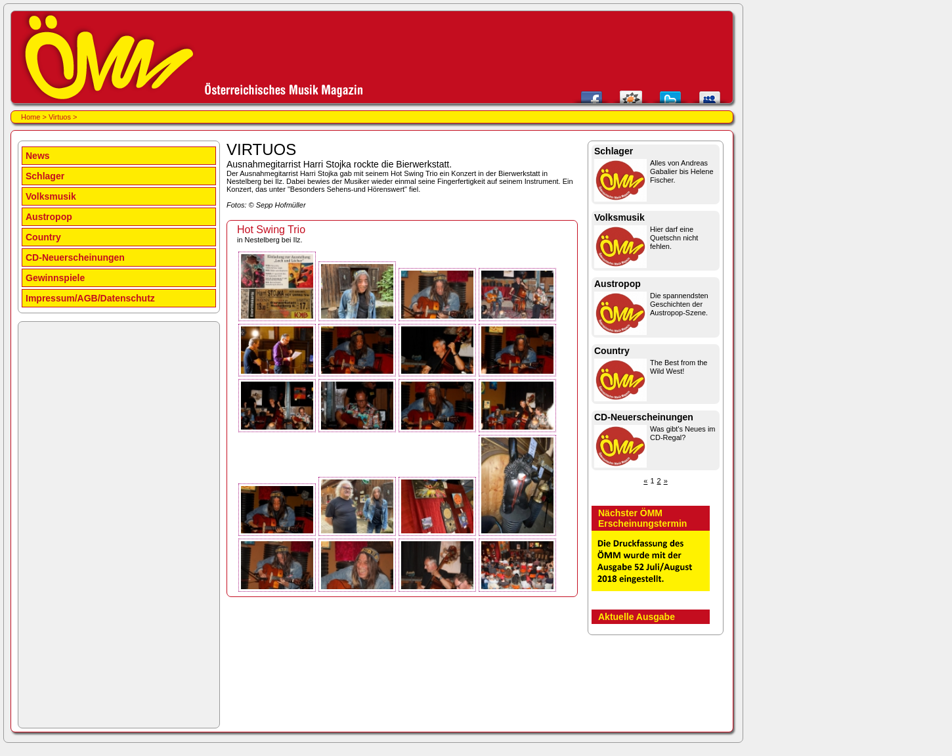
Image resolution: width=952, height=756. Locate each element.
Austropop (49, 216)
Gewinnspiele (55, 278)
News (38, 155)
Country (43, 237)
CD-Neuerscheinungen (75, 257)
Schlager (45, 176)
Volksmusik (51, 196)
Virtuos (60, 117)
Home (30, 117)
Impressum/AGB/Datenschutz (90, 298)
